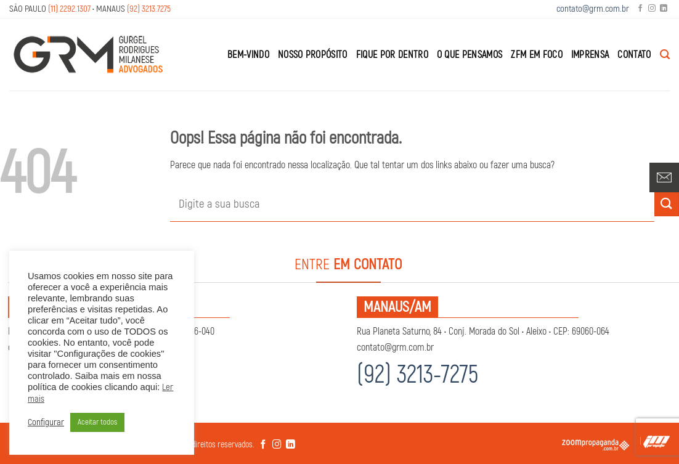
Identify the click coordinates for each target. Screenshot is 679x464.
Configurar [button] (46, 422)
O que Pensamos (469, 55)
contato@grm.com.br (592, 9)
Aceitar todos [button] (97, 422)
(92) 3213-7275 (417, 375)
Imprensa (590, 55)
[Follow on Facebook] (640, 9)
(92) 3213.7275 (149, 9)
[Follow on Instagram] (652, 9)
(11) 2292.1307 (69, 9)
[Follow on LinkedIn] (663, 9)
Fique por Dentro (392, 55)
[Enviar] (666, 204)
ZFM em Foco (537, 55)
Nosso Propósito (313, 55)
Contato (634, 55)
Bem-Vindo (248, 55)
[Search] (665, 55)
